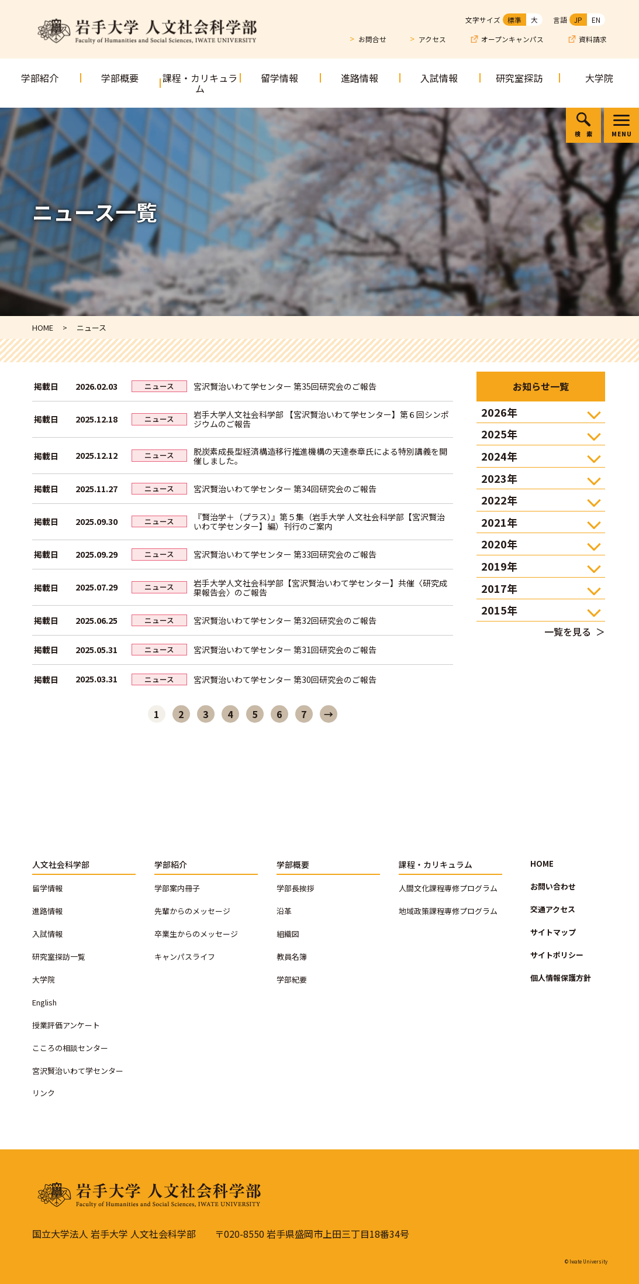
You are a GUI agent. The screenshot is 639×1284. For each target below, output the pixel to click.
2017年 (499, 588)
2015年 (499, 609)
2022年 (499, 499)
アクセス (432, 39)
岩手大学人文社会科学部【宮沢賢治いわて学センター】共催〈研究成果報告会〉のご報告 (320, 587)
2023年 (499, 478)
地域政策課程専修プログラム (448, 910)
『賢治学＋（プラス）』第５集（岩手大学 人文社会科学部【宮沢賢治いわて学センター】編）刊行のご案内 (319, 521)
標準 (514, 20)
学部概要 (120, 78)
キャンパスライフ (184, 956)
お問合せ (372, 39)
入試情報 (439, 78)
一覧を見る (567, 631)
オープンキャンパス (512, 39)
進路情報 (359, 78)
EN (596, 20)
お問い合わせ (553, 886)
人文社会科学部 (60, 864)
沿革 (284, 910)
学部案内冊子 (177, 888)
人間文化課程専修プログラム (448, 888)
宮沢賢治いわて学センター (77, 1070)
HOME (542, 863)
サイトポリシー (556, 954)
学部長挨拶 (296, 888)
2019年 (499, 566)
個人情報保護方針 (560, 977)
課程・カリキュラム (200, 83)
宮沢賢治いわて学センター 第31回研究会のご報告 (285, 649)
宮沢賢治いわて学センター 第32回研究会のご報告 (285, 620)
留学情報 (279, 78)
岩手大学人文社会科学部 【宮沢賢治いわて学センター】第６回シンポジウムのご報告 (321, 419)
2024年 (499, 456)
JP (578, 20)
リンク (43, 1092)
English (44, 1002)
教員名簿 (292, 956)
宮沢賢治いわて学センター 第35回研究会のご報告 (285, 386)
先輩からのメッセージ (192, 910)
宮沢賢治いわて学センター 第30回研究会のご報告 (285, 679)
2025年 (499, 433)
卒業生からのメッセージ (196, 933)
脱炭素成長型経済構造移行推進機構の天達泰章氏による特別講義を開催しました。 (320, 455)
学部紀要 (292, 979)
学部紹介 (39, 78)
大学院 (599, 78)
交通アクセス (552, 909)
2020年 (499, 543)
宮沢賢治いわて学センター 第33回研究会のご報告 (285, 554)
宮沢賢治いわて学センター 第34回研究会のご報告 (285, 489)
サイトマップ (553, 932)
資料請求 (593, 39)
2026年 (499, 412)
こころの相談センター (70, 1047)
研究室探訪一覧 (58, 956)
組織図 (288, 933)
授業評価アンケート (66, 1025)
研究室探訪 (519, 78)
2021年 (499, 522)
